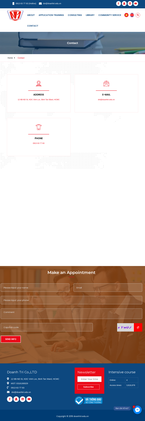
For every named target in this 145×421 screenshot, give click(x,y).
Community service (109, 15)
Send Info (10, 339)
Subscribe (88, 387)
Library (90, 15)
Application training (51, 15)
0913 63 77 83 (22, 3)
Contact (32, 25)
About (31, 15)
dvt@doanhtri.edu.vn (52, 3)
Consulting (75, 15)
